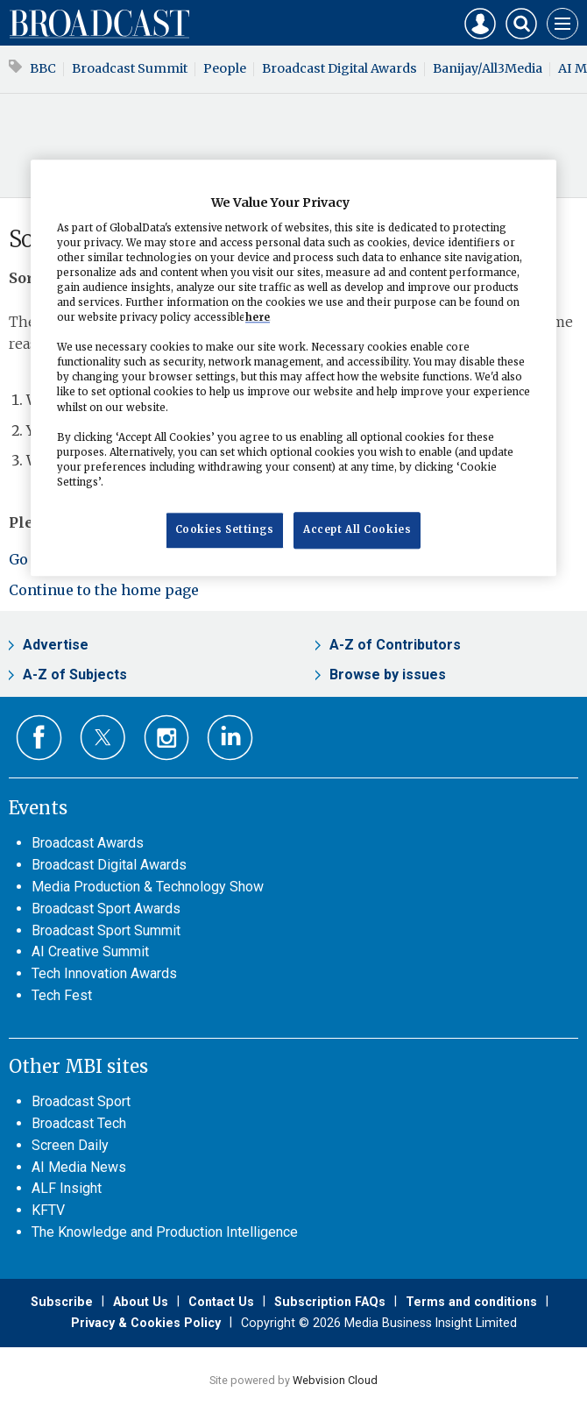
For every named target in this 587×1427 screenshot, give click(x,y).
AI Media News (79, 1167)
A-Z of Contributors (395, 644)
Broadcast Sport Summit (106, 930)
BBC (43, 68)
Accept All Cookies (357, 529)
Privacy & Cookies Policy (146, 1323)
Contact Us (221, 1302)
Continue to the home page (104, 590)
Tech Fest (62, 995)
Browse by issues (387, 674)
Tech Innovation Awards (104, 973)
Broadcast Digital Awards (339, 68)
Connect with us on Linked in (230, 737)
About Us (140, 1302)
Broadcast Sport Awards (106, 908)
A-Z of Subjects (75, 674)
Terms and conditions (471, 1302)
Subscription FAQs (329, 1302)
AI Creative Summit (90, 951)
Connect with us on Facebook (39, 737)
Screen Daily (70, 1145)
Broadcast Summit (129, 68)
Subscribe (62, 1302)
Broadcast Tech (79, 1123)
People (224, 68)
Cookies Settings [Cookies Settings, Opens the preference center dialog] (224, 529)
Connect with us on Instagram (167, 737)
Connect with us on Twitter (103, 737)
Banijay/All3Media (487, 68)
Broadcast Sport (81, 1101)
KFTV (48, 1210)
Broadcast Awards (88, 842)
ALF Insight (67, 1188)
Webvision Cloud (335, 1380)
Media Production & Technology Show (148, 886)
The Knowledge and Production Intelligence (165, 1232)
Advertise (55, 644)
